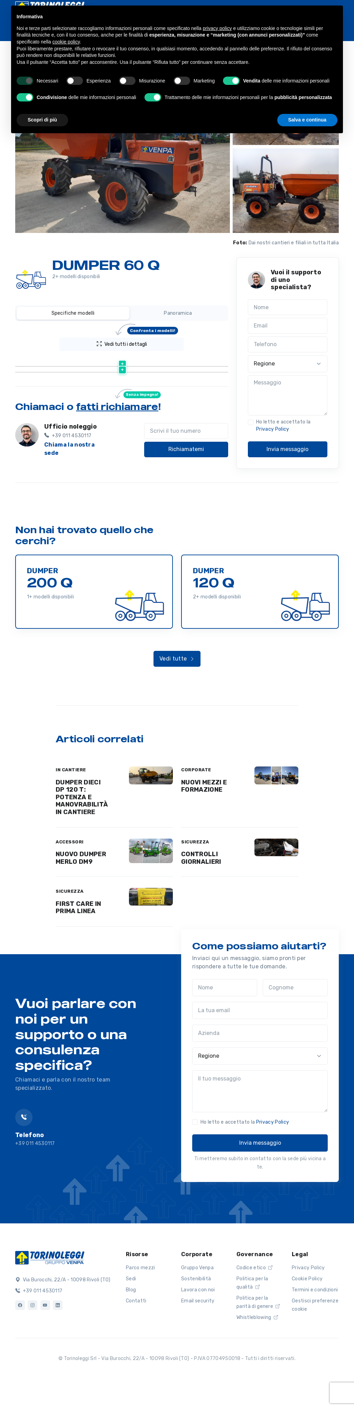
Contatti (136, 1325)
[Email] (287, 326)
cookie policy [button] (66, 42)
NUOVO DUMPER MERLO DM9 (81, 882)
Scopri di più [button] (42, 120)
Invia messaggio (287, 449)
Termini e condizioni (315, 1314)
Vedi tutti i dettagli (137, 342)
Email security (197, 1325)
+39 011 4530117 (38, 1315)
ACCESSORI (70, 865)
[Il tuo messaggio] (260, 1115)
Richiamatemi (186, 484)
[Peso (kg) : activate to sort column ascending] (184, 361)
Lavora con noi (198, 1314)
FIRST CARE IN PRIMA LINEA (78, 931)
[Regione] (287, 363)
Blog (131, 1314)
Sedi (131, 1303)
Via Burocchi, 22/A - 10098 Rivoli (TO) (63, 1304)
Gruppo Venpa (197, 1291)
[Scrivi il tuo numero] (186, 466)
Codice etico (254, 1291)
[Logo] (49, 1281)
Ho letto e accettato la (283, 425)
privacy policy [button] (217, 28)
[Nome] (287, 307)
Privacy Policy (272, 429)
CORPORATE (196, 793)
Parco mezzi (140, 1291)
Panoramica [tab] (178, 313)
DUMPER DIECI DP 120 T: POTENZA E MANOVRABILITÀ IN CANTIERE (82, 821)
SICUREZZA (195, 865)
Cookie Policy (307, 1303)
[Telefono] (287, 344)
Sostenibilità (196, 1303)
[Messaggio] (287, 395)
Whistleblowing (257, 1341)
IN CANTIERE (71, 793)
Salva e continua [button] (307, 120)
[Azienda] (260, 1057)
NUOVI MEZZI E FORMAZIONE (204, 810)
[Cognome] (295, 1011)
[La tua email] (260, 1034)
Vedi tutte (177, 682)
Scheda (140, 398)
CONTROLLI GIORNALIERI (201, 882)
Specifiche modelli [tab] (73, 313)
